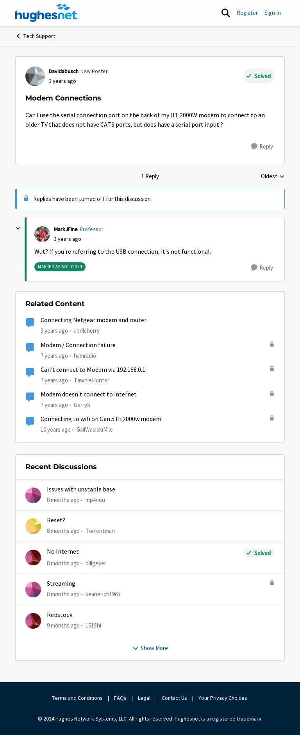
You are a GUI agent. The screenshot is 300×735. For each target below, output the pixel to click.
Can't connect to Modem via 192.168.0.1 (93, 370)
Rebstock (59, 615)
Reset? (56, 520)
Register (247, 12)
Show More (150, 648)
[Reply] (262, 146)
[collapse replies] (18, 228)
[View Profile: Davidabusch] (35, 76)
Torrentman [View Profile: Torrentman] (100, 530)
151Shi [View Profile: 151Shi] (93, 625)
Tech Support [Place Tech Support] (35, 35)
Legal (144, 697)
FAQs (120, 697)
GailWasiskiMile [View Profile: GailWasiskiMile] (95, 429)
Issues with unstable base (81, 489)
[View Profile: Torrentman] (33, 526)
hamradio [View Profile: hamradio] (85, 355)
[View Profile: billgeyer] (33, 557)
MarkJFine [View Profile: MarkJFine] (66, 229)
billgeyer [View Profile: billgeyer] (96, 563)
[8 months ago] (63, 500)
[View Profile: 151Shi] (33, 621)
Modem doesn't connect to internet (89, 394)
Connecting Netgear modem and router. (94, 320)
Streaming (61, 584)
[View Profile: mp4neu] (33, 495)
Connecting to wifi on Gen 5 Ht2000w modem (101, 419)
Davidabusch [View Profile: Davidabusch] (64, 71)
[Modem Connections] (67, 239)
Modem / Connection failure (78, 345)
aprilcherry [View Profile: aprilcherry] (87, 330)
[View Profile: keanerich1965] (33, 589)
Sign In (272, 12)
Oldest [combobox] (273, 176)
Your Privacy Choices (223, 697)
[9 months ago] (63, 625)
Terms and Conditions (77, 697)
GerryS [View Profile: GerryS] (82, 405)
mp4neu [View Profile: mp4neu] (95, 500)
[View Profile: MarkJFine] (42, 234)
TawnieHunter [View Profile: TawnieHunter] (91, 380)
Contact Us (174, 697)
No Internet (63, 552)
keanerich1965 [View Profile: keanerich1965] (103, 594)
